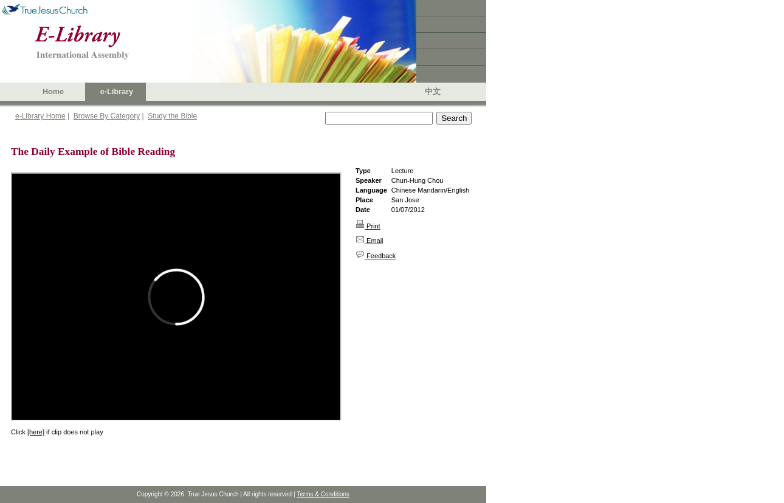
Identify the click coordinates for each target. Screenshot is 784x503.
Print (368, 226)
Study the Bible (172, 116)
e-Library (116, 91)
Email (369, 240)
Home (53, 91)
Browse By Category (107, 116)
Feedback (376, 255)
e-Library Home (40, 116)
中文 (433, 91)
